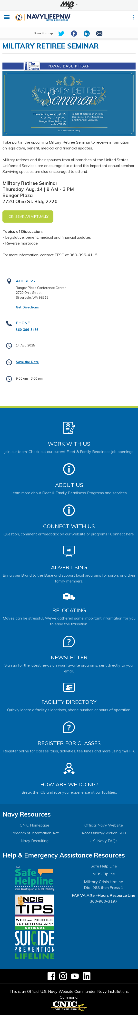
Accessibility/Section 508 (103, 832)
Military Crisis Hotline (103, 881)
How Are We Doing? (69, 784)
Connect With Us (69, 526)
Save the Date (27, 362)
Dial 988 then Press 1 (103, 887)
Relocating (69, 610)
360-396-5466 (27, 330)
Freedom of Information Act (34, 832)
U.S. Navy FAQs (103, 840)
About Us (69, 485)
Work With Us (69, 443)
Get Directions (27, 307)
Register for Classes (69, 743)
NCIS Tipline (103, 873)
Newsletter (69, 657)
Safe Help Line (103, 866)
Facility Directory (69, 702)
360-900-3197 (104, 901)
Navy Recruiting (35, 840)
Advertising (69, 567)
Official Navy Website (103, 825)
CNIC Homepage (34, 825)
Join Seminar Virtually (28, 216)
